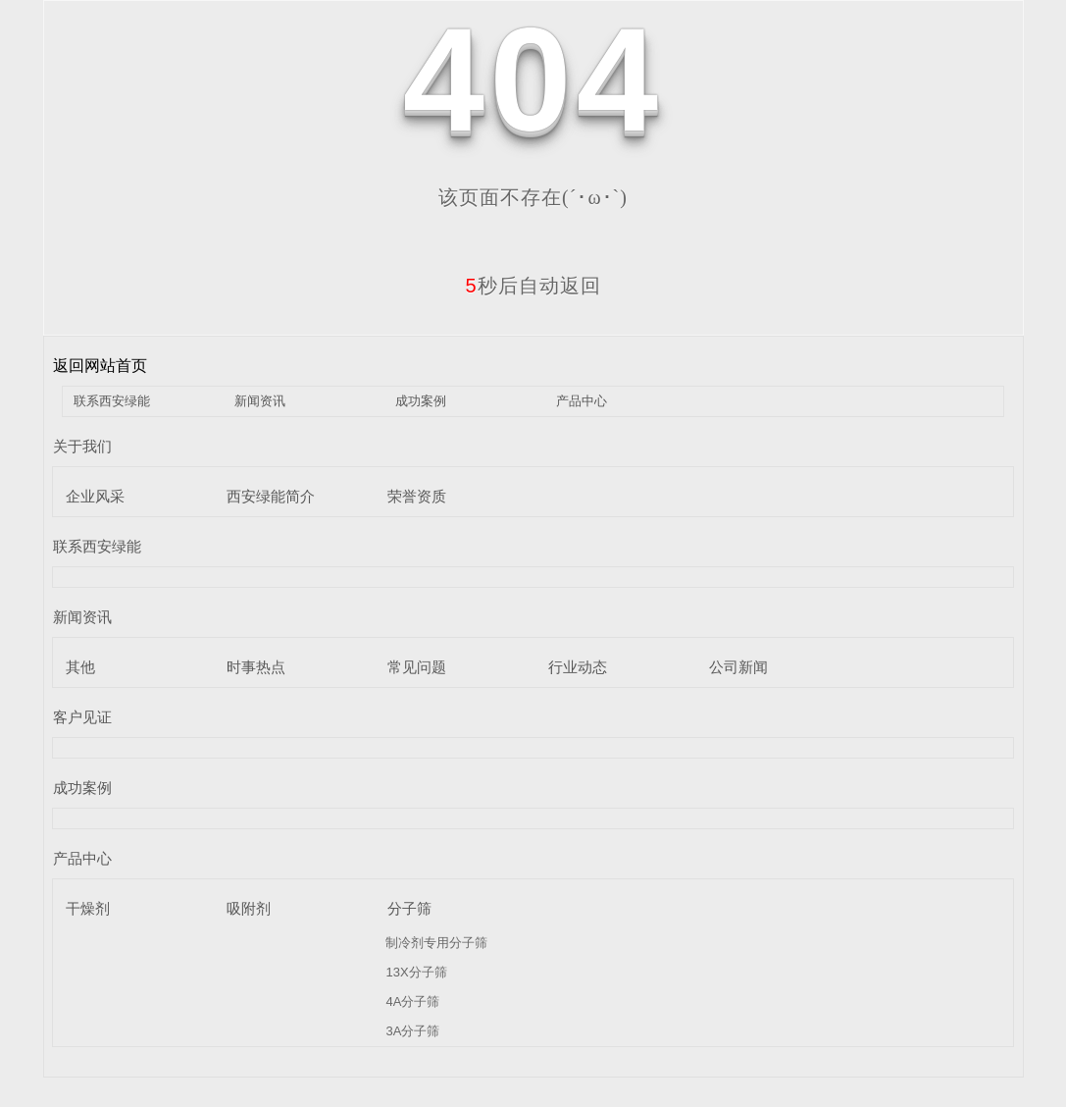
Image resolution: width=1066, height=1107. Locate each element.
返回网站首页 (100, 365)
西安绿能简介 (271, 496)
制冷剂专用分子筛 (436, 942)
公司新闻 (738, 667)
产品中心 (581, 401)
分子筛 (409, 908)
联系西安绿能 (112, 401)
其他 (80, 667)
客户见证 (82, 717)
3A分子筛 (412, 1031)
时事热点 (256, 667)
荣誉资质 (416, 496)
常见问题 (416, 667)
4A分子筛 (412, 1001)
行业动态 (577, 667)
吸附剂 (249, 908)
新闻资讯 (259, 401)
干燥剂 (88, 908)
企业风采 (95, 496)
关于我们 (82, 446)
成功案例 (420, 401)
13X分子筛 (415, 972)
